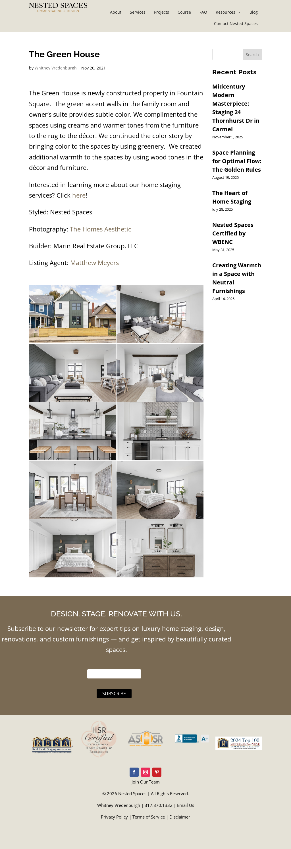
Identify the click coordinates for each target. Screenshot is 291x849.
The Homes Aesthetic (100, 229)
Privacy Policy (114, 817)
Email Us (185, 805)
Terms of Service (148, 817)
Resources (228, 12)
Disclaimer (179, 817)
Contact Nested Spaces (236, 23)
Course (184, 12)
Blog (254, 12)
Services (138, 12)
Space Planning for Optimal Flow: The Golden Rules (236, 161)
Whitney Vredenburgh (56, 68)
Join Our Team (146, 782)
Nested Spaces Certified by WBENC (232, 233)
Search (252, 54)
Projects (161, 12)
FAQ (203, 12)
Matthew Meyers (94, 262)
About (115, 12)
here (78, 195)
